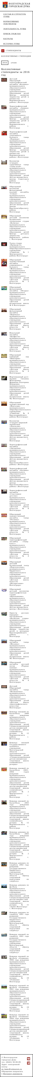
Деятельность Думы (14, 29)
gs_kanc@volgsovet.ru (12, 1069)
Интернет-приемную (12, 1074)
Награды (8, 39)
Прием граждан (12, 34)
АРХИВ (14, 63)
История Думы (11, 44)
